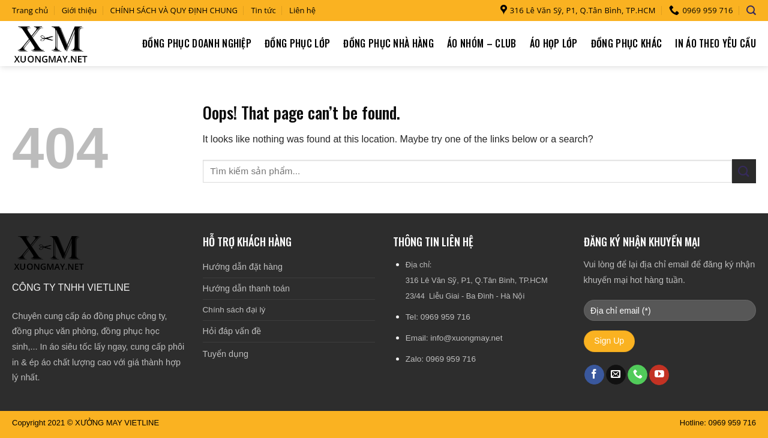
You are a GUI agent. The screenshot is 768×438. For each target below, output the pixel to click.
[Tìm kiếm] (751, 10)
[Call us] (637, 375)
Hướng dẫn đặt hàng (243, 267)
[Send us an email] (616, 375)
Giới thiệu (79, 10)
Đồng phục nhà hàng (388, 43)
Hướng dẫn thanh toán (246, 288)
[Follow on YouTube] (659, 375)
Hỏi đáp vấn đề (232, 331)
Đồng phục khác (626, 43)
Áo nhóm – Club (481, 43)
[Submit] (744, 171)
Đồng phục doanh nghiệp (196, 43)
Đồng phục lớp (297, 43)
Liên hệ (302, 10)
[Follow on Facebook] (594, 375)
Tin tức (263, 10)
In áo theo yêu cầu (715, 43)
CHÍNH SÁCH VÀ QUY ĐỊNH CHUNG (174, 10)
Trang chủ (30, 10)
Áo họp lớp (554, 43)
